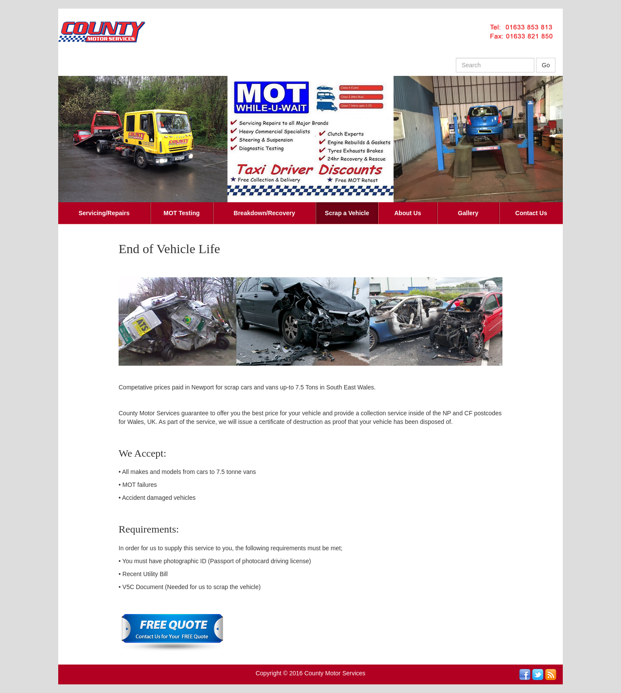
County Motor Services (335, 673)
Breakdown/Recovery (264, 213)
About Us (407, 213)
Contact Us (531, 213)
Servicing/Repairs (103, 213)
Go (546, 65)
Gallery (468, 213)
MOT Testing (181, 213)
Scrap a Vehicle (347, 213)
